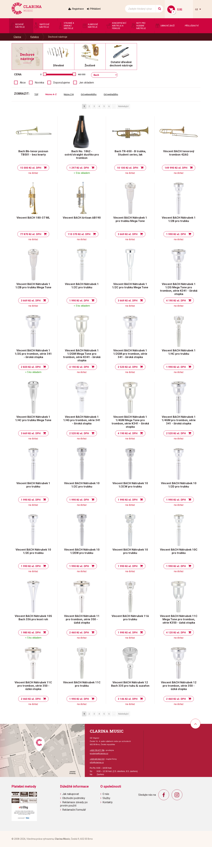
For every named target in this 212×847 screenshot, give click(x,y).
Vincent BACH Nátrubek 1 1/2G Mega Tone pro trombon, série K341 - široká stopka (178, 289)
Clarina (17, 36)
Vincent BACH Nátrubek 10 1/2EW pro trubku (82, 551)
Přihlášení (95, 8)
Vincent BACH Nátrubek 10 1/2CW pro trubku (130, 485)
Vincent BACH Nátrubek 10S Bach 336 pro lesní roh (33, 617)
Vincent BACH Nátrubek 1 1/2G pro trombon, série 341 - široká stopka (33, 354)
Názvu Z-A (69, 94)
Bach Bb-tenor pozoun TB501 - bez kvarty (33, 153)
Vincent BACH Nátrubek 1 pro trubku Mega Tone (130, 219)
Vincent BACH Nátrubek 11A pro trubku (130, 617)
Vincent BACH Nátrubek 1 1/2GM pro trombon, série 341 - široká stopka (130, 354)
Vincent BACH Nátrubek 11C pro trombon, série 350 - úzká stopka (33, 686)
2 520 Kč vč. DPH (127, 366)
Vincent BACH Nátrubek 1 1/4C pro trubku (179, 352)
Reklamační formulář (74, 809)
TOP (36, 94)
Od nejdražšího (111, 94)
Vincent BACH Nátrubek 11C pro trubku (82, 684)
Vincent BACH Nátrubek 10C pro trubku (178, 551)
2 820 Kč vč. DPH (31, 366)
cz (197, 9)
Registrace (78, 8)
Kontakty (108, 802)
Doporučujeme (61, 82)
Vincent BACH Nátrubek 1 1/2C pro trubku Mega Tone (130, 285)
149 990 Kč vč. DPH (176, 167)
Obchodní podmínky (73, 798)
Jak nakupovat (70, 794)
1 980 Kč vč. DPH (31, 632)
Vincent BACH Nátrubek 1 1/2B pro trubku (179, 219)
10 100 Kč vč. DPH (127, 167)
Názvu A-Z (51, 94)
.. (113, 106)
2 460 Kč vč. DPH (79, 632)
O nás (106, 794)
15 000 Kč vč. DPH (30, 167)
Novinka (39, 82)
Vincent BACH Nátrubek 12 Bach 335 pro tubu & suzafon (130, 684)
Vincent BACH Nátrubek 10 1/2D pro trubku (178, 485)
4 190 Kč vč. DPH (176, 300)
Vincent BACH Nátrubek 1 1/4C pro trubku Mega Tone (33, 418)
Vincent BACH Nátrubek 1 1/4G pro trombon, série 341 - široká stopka (81, 420)
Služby (106, 798)
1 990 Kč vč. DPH (176, 234)
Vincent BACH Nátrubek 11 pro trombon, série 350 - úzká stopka (82, 619)
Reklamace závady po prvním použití (74, 804)
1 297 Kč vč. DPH (79, 167)
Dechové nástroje (57, 36)
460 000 (81, 74)
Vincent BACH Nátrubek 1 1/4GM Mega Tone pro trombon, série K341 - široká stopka (130, 421)
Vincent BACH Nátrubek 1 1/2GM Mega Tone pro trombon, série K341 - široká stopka (81, 355)
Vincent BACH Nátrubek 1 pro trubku (33, 485)
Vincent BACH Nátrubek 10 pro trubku (130, 551)
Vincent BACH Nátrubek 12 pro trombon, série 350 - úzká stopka (178, 686)
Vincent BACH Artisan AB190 (82, 217)
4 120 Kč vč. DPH (176, 632)
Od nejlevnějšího (89, 94)
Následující (123, 106)
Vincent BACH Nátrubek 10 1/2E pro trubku (33, 551)
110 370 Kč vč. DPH (79, 234)
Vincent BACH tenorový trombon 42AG (178, 153)
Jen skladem (86, 82)
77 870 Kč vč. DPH (30, 234)
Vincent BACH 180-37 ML (33, 217)
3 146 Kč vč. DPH (127, 698)
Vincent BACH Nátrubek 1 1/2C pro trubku (82, 285)
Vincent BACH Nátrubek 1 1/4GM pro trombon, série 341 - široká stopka (179, 420)
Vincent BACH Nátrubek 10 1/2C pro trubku (82, 485)
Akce (23, 82)
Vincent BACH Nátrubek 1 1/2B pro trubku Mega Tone (33, 285)
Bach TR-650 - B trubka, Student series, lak (130, 153)
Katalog (34, 36)
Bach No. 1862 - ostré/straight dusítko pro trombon (82, 155)
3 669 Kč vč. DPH (127, 234)
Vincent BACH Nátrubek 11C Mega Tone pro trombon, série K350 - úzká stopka (178, 619)
